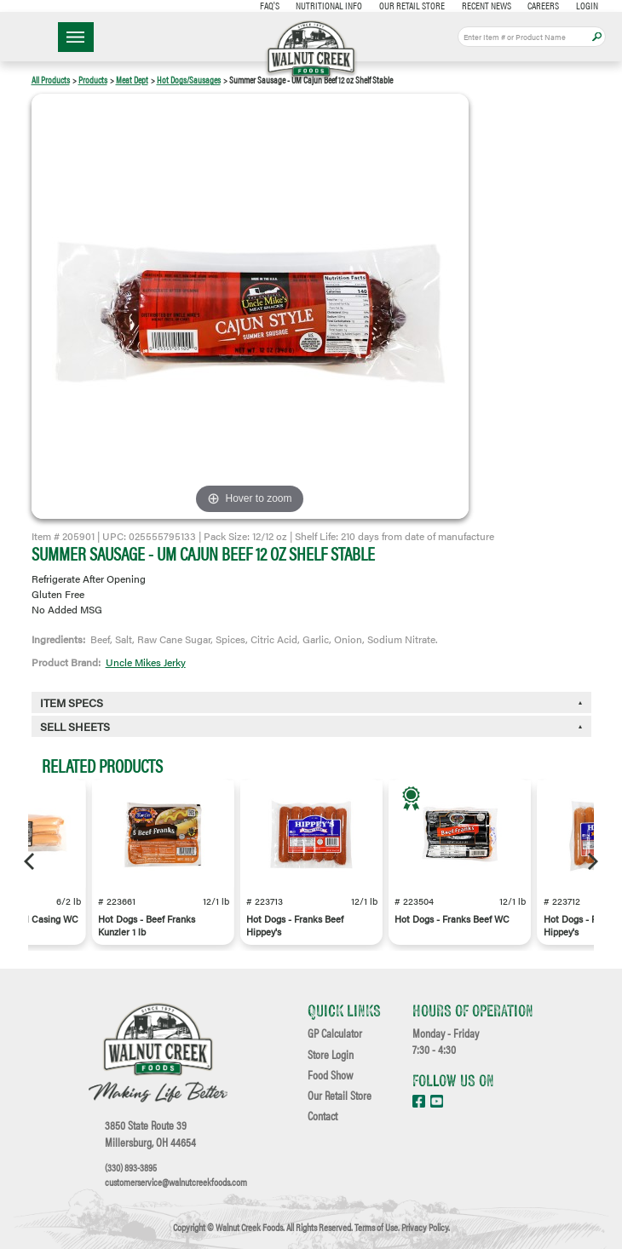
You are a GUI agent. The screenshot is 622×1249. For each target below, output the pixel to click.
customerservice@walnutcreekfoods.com (176, 1182)
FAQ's (269, 5)
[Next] (591, 861)
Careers (543, 5)
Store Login (331, 1055)
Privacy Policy (424, 1227)
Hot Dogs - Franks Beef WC (452, 918)
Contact (322, 1116)
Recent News (486, 5)
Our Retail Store (412, 5)
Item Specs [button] (71, 703)
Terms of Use (376, 1227)
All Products (51, 79)
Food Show (330, 1075)
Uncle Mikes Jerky (146, 662)
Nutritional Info (329, 5)
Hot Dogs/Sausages (189, 79)
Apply (597, 37)
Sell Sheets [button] (75, 726)
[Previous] (30, 861)
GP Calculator (335, 1033)
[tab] (311, 726)
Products (92, 79)
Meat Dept (132, 79)
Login (587, 5)
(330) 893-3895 (131, 1167)
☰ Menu (76, 37)
